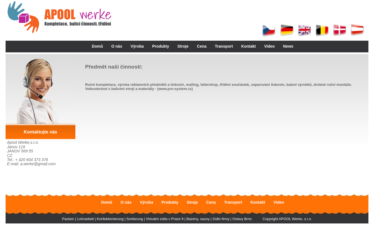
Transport (224, 46)
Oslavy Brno (242, 219)
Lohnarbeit (85, 219)
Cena (202, 46)
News (288, 46)
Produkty (160, 46)
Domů (97, 46)
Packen (68, 219)
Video (269, 46)
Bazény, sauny (198, 219)
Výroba (137, 46)
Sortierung (134, 219)
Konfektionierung (110, 219)
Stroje (183, 46)
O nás (116, 46)
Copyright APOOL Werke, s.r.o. (287, 219)
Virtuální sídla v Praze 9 (165, 219)
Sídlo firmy (220, 219)
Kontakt (248, 46)
